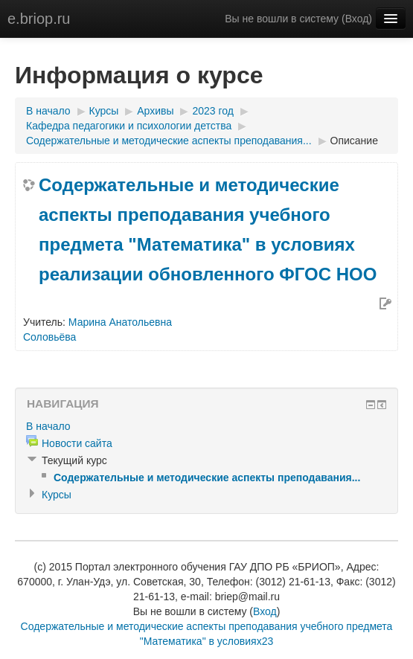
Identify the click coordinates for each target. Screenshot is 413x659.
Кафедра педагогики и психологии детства (128, 126)
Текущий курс (74, 460)
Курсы (104, 111)
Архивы (155, 111)
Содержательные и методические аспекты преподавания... (169, 141)
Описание (354, 141)
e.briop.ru (39, 18)
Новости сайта (77, 443)
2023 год (212, 111)
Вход (357, 19)
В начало (48, 111)
